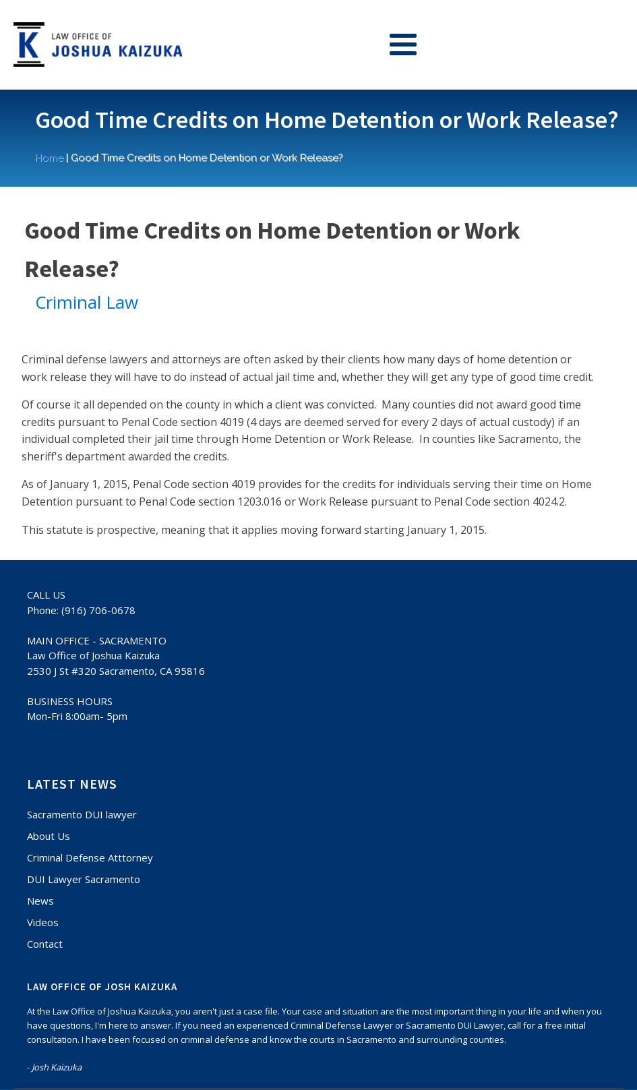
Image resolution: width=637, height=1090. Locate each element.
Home (49, 158)
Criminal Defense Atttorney (90, 857)
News (40, 900)
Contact (45, 943)
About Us (48, 836)
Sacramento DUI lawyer (82, 814)
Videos (43, 922)
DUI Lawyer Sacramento (83, 879)
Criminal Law (86, 302)
